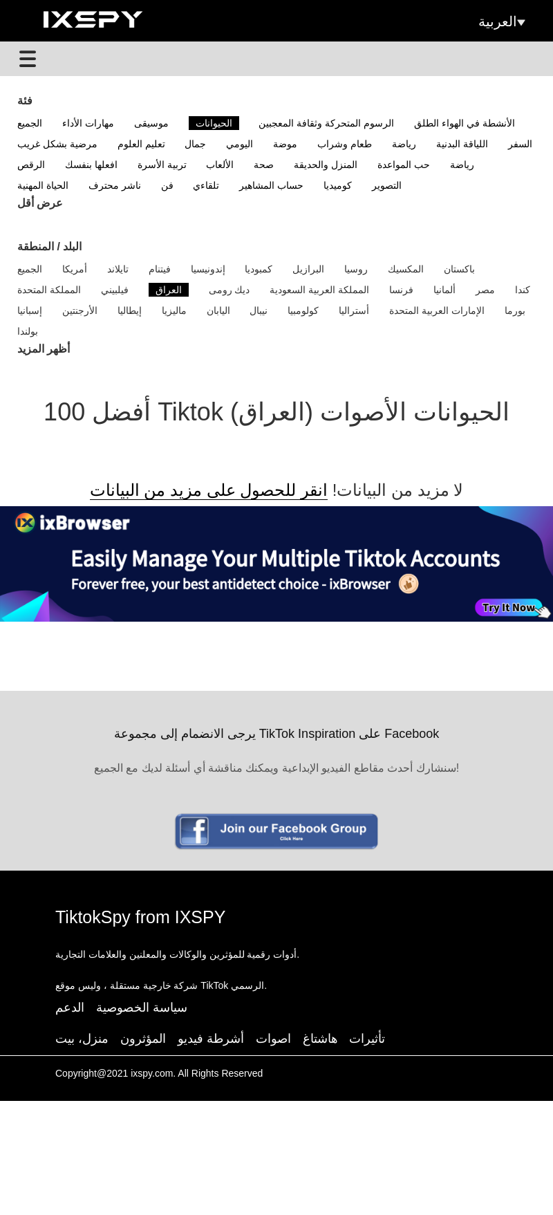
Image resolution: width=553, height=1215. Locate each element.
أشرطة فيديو (211, 1039)
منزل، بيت (82, 1039)
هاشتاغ (320, 1039)
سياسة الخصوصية (141, 1007)
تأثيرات (367, 1039)
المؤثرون (143, 1039)
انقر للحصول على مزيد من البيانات (209, 490)
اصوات (273, 1039)
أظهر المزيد (43, 349)
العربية (501, 21)
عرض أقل (40, 203)
